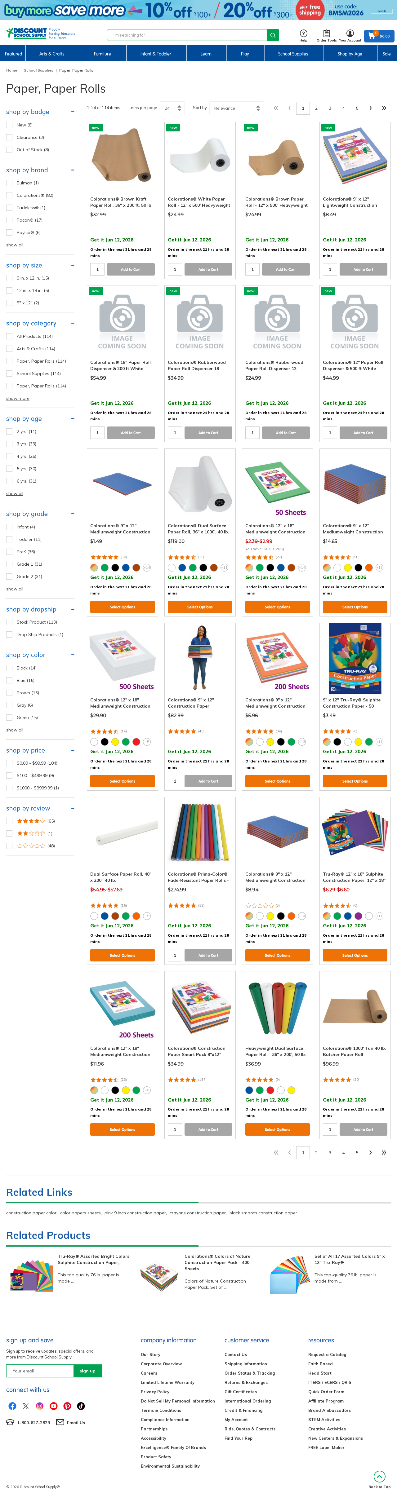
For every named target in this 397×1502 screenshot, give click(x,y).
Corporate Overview (161, 1363)
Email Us (76, 1422)
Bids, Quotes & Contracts (250, 1428)
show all (14, 245)
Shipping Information (246, 1363)
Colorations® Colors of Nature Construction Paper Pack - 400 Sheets (217, 1262)
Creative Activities (327, 1428)
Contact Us (236, 1354)
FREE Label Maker (326, 1447)
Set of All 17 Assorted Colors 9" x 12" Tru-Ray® (349, 1259)
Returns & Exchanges (246, 1382)
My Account (236, 1419)
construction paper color (31, 1213)
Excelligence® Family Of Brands (173, 1447)
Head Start (320, 1373)
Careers (149, 1373)
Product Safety (156, 1456)
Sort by (200, 107)
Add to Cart (131, 269)
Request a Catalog (327, 1354)
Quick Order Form (326, 1391)
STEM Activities (324, 1419)
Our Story (150, 1354)
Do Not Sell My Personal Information (178, 1400)
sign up (88, 1371)
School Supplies (293, 54)
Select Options (122, 607)
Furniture (102, 54)
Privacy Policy (155, 1391)
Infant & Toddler (156, 54)
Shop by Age (350, 54)
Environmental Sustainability (170, 1466)
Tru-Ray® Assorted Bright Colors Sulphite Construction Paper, (93, 1259)
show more (17, 398)
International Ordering (248, 1400)
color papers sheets (80, 1213)
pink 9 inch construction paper (135, 1213)
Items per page (143, 107)
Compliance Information (165, 1419)
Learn (206, 54)
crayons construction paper (198, 1213)
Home (11, 70)
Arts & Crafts (52, 54)
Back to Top (379, 1480)
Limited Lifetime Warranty (167, 1382)
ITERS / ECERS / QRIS (329, 1382)
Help (303, 36)
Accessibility (153, 1438)
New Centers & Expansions (335, 1438)
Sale (387, 54)
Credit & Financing (243, 1410)
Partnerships (154, 1428)
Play (245, 54)
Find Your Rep (238, 1438)
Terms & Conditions (161, 1410)
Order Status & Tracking (250, 1373)
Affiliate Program (326, 1400)
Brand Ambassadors (329, 1410)
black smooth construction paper (263, 1213)
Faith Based (320, 1363)
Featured (13, 54)
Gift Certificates (241, 1391)
